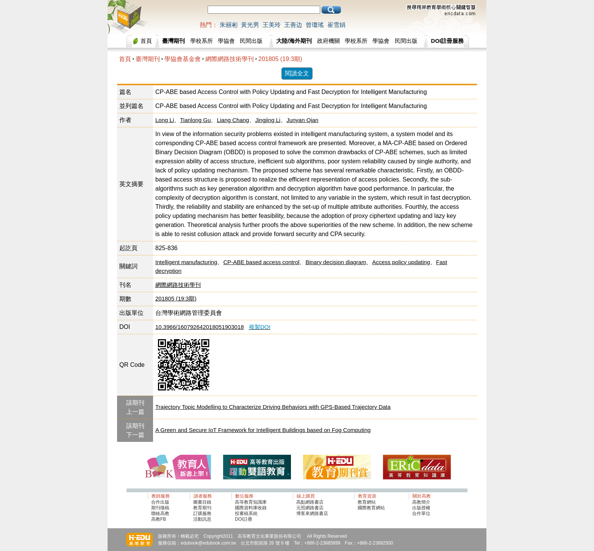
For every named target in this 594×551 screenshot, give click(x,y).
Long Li (164, 120)
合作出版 (160, 502)
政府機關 (328, 41)
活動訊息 (202, 519)
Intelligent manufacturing (186, 262)
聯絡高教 (160, 513)
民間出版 (251, 41)
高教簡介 (421, 502)
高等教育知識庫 (251, 502)
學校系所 (201, 41)
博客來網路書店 (312, 513)
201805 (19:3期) (280, 59)
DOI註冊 (243, 519)
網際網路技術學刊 (229, 59)
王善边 (293, 25)
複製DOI (259, 327)
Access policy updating (401, 262)
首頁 (146, 41)
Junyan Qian (302, 120)
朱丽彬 (229, 25)
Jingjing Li (267, 120)
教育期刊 (202, 507)
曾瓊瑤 (315, 25)
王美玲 (272, 25)
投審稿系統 (246, 513)
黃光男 (250, 25)
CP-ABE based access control (261, 262)
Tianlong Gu (195, 120)
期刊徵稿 (160, 507)
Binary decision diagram (335, 262)
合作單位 (421, 513)
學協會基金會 (182, 59)
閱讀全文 (297, 73)
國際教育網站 (371, 507)
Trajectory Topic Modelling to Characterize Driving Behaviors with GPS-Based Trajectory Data (273, 407)
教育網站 (367, 502)
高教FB (158, 519)
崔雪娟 (336, 25)
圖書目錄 (202, 502)
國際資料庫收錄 (251, 507)
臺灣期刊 (148, 59)
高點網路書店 (310, 502)
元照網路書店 (310, 507)
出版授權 (421, 507)
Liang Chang (233, 120)
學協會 (226, 41)
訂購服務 (202, 513)
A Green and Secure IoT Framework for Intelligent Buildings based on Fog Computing (262, 430)
